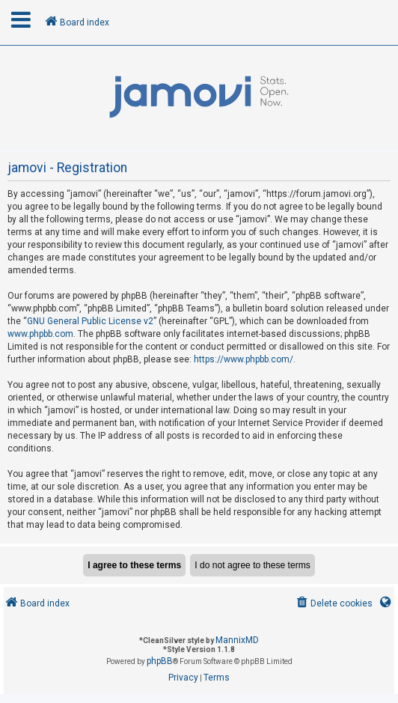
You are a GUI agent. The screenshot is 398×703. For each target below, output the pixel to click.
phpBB (160, 661)
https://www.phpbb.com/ (243, 359)
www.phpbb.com (40, 334)
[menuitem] (333, 603)
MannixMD (237, 640)
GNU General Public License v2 (90, 321)
